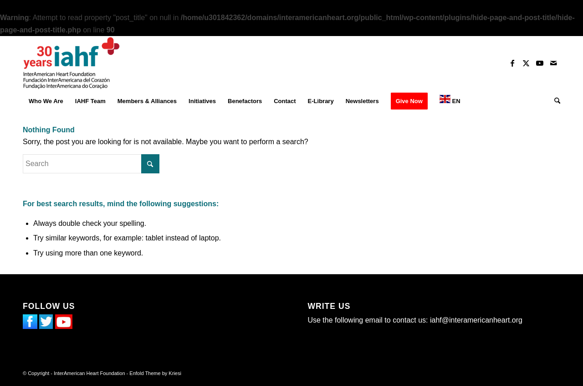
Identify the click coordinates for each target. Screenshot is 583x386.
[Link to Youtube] (540, 63)
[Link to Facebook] (512, 63)
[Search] (554, 101)
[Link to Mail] (553, 63)
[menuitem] (46, 101)
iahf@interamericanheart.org (476, 320)
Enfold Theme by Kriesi (155, 373)
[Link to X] (526, 63)
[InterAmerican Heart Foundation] (71, 63)
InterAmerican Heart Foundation (89, 373)
